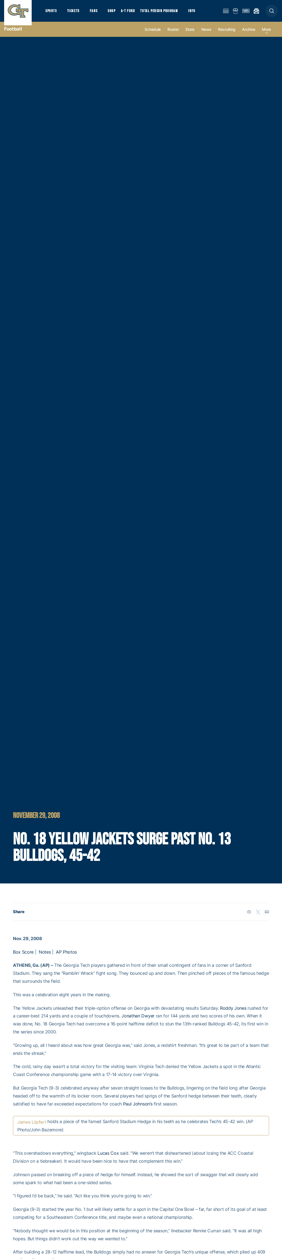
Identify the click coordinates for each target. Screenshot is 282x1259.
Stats (190, 36)
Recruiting (226, 36)
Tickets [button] (76, 14)
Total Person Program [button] (166, 14)
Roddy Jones (233, 1015)
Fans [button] (98, 14)
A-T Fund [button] (135, 14)
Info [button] (201, 14)
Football (13, 36)
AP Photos (66, 959)
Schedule (153, 36)
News (206, 36)
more (266, 36)
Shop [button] (118, 14)
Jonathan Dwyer (137, 1022)
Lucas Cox (108, 1160)
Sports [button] (51, 14)
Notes (45, 959)
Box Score (23, 959)
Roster (173, 36)
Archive (248, 36)
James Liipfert (31, 1129)
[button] (271, 14)
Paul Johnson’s (138, 1110)
